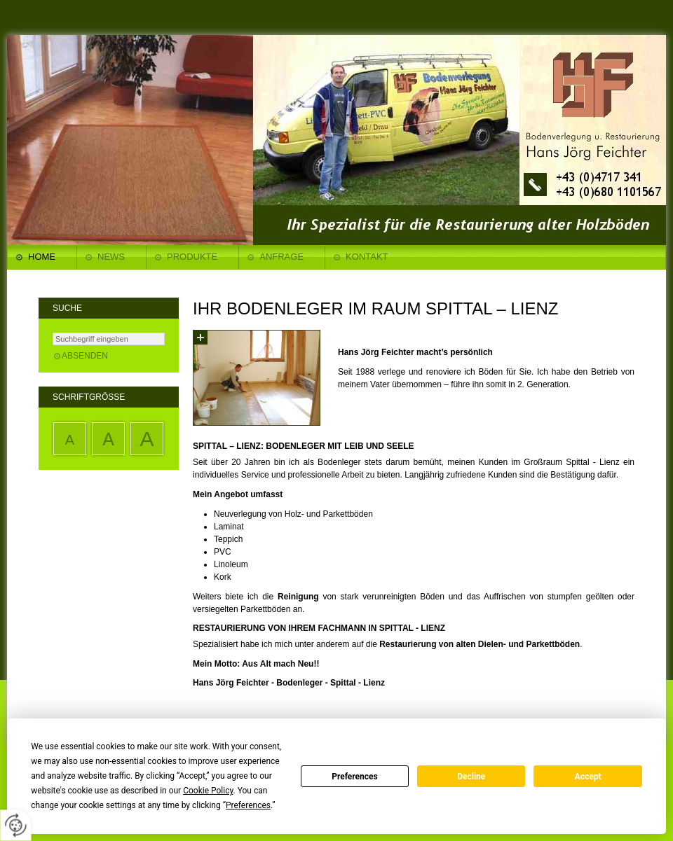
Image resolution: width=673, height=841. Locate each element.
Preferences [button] (248, 805)
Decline (471, 776)
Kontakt (367, 256)
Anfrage (281, 256)
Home (41, 256)
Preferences (355, 776)
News (111, 256)
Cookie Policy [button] (208, 790)
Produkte (192, 256)
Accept (588, 776)
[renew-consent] (16, 825)
